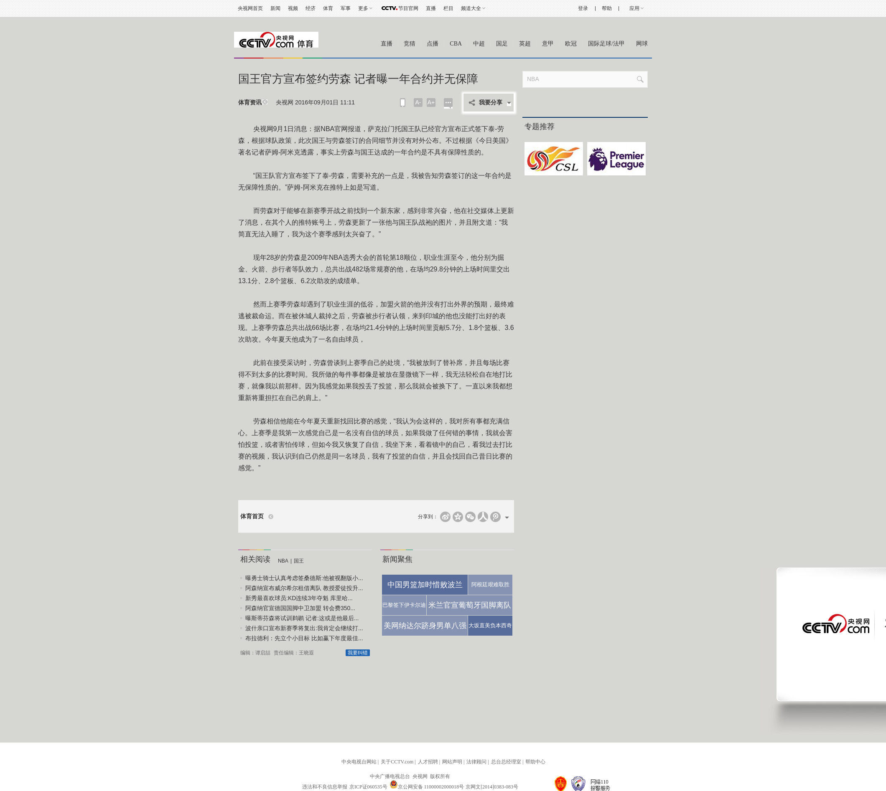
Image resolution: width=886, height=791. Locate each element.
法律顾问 (476, 762)
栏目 (448, 8)
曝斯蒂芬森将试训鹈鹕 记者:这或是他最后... (302, 618)
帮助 (607, 8)
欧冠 (571, 44)
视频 (293, 8)
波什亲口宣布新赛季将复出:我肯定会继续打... (304, 628)
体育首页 (252, 516)
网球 (642, 44)
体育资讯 (250, 102)
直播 (431, 8)
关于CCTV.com (397, 762)
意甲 (548, 44)
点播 (432, 44)
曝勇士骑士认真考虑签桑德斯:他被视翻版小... (304, 578)
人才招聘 (428, 762)
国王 (299, 561)
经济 (311, 8)
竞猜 (409, 44)
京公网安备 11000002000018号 (427, 787)
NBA (283, 561)
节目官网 (408, 8)
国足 (502, 44)
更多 (363, 8)
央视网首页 (250, 8)
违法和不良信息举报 (324, 787)
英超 (525, 44)
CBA (456, 44)
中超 (479, 44)
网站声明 (452, 762)
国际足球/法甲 (606, 44)
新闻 (275, 8)
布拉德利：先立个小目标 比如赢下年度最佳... (304, 638)
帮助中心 (535, 762)
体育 (328, 8)
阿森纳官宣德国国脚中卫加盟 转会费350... (300, 608)
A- (418, 102)
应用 (634, 8)
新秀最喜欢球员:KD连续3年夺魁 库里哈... (299, 598)
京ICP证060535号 (368, 787)
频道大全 (471, 8)
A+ (431, 102)
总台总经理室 (506, 762)
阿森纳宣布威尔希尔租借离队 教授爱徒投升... (304, 588)
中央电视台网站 (359, 762)
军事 (346, 8)
